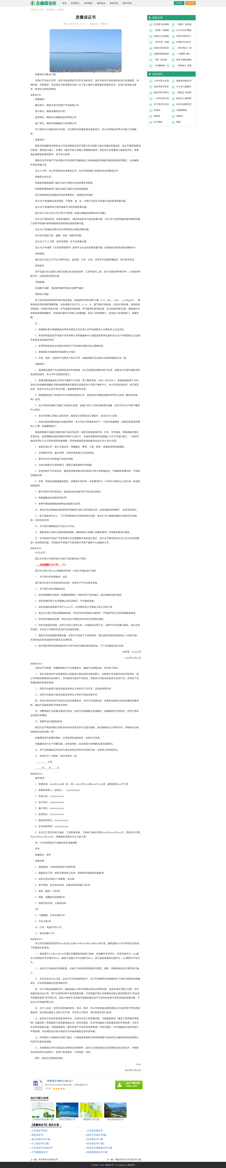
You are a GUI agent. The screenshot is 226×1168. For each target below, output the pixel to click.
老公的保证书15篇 (41, 1139)
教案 (178, 122)
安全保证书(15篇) (95, 1143)
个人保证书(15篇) (40, 1143)
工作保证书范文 (40, 1130)
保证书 (61, 10)
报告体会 (101, 3)
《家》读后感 (160, 59)
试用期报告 (181, 110)
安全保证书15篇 (95, 1139)
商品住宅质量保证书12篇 (99, 1147)
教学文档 (127, 3)
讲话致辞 (88, 3)
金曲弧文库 (109, 1165)
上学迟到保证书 (95, 1130)
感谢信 (157, 116)
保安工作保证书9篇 (96, 1134)
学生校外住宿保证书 (48, 1159)
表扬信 (179, 116)
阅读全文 (94, 24)
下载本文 (104, 24)
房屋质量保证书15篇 (97, 1152)
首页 (64, 3)
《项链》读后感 (183, 24)
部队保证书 (37, 1134)
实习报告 (158, 122)
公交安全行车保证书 (42, 1147)
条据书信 (114, 3)
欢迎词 (157, 110)
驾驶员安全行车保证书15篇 (128, 1159)
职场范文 (75, 3)
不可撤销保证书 (40, 1152)
